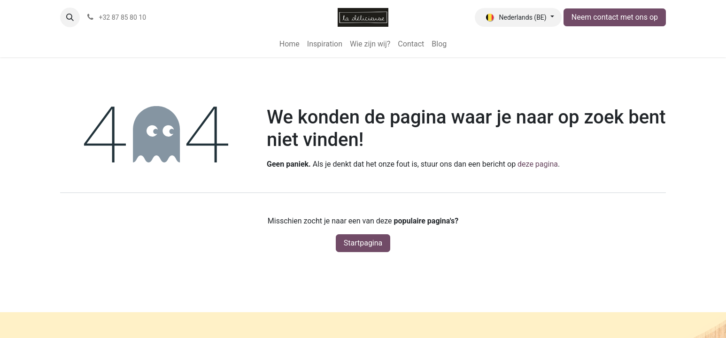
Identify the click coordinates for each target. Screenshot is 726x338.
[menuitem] (289, 44)
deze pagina (537, 164)
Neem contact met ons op (615, 17)
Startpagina (363, 242)
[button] (70, 17)
